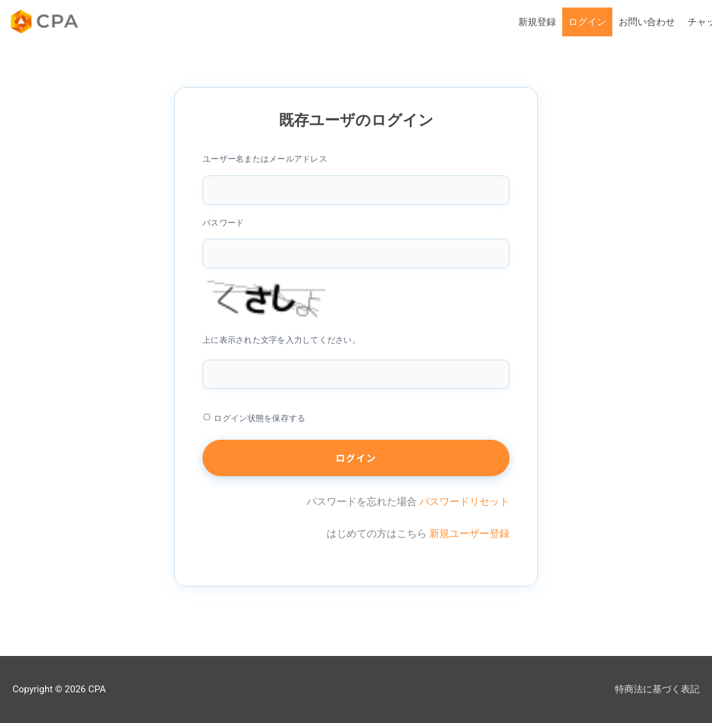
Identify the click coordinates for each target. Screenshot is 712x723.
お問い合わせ (647, 22)
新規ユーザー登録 (469, 533)
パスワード (223, 222)
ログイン (587, 22)
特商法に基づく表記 (657, 689)
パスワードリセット (464, 501)
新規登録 (537, 22)
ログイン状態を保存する (259, 418)
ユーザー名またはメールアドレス (264, 159)
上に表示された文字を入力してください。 (281, 340)
